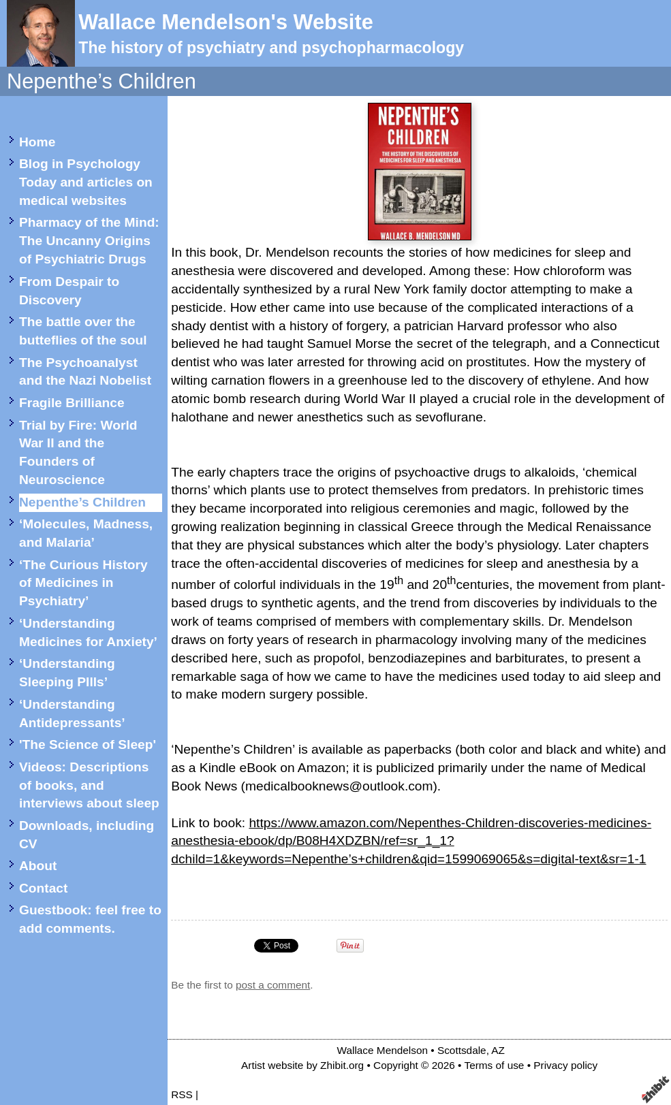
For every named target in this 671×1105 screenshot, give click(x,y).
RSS (182, 1094)
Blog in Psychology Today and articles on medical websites (86, 182)
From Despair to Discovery (69, 290)
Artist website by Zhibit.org (302, 1065)
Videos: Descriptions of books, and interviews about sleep (89, 785)
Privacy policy (565, 1065)
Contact (43, 888)
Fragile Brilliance (72, 403)
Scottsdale (461, 1050)
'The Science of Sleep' (87, 744)
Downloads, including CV (86, 834)
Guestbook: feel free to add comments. (90, 919)
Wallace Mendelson (382, 1050)
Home (37, 142)
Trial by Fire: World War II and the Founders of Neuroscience (78, 452)
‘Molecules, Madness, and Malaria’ (86, 533)
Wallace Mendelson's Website (225, 22)
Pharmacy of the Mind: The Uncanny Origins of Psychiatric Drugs (89, 240)
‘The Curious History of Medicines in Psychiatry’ (83, 583)
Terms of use (494, 1065)
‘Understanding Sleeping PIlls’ (67, 672)
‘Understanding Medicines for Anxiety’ (88, 632)
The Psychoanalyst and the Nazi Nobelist (85, 371)
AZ (498, 1050)
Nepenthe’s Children (82, 502)
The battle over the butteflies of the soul (83, 331)
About (38, 866)
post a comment (273, 985)
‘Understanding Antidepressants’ (72, 713)
